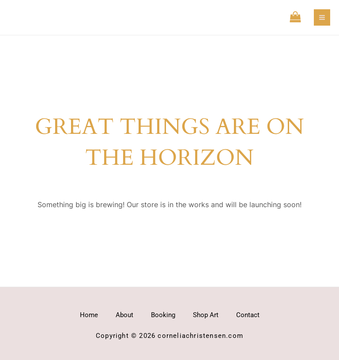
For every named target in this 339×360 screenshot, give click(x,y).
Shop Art (205, 315)
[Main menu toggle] (322, 17)
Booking (163, 315)
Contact (248, 315)
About (124, 315)
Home (89, 315)
